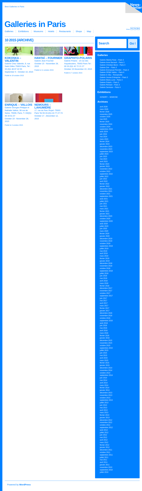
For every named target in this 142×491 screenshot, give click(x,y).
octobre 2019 (105, 243)
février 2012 (104, 445)
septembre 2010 (106, 470)
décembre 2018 (106, 263)
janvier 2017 (104, 311)
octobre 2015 (105, 345)
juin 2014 (103, 378)
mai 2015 (103, 355)
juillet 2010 (104, 472)
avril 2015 (104, 358)
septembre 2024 (106, 129)
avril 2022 (104, 181)
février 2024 (104, 141)
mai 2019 (103, 251)
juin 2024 (103, 134)
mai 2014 (103, 380)
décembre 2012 (106, 420)
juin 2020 (103, 229)
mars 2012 (104, 442)
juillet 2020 (104, 226)
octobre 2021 (105, 194)
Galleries (9, 31)
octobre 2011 (105, 452)
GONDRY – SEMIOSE (109, 97)
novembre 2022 (106, 169)
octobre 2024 (105, 127)
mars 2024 (104, 139)
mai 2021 (103, 206)
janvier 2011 (104, 465)
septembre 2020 (106, 221)
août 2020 (104, 224)
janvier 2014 (104, 390)
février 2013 (104, 415)
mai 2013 (103, 408)
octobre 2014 (105, 373)
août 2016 (104, 323)
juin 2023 (103, 156)
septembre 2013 (106, 400)
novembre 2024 (106, 124)
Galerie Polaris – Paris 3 (109, 82)
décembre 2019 (106, 239)
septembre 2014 (106, 375)
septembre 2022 (106, 174)
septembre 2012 (106, 427)
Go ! (133, 43)
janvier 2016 (104, 338)
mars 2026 (104, 109)
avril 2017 (104, 303)
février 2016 (104, 336)
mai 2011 (103, 460)
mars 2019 (104, 256)
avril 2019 (104, 253)
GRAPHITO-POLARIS (78, 58)
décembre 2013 (106, 393)
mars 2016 (104, 333)
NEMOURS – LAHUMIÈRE (42, 106)
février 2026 (104, 112)
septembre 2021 (106, 196)
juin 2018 (103, 276)
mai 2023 (103, 159)
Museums (38, 31)
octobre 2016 (105, 318)
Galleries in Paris (35, 24)
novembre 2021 (106, 191)
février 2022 (104, 184)
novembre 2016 (106, 316)
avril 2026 (104, 107)
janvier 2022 (104, 186)
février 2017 (104, 308)
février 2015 (104, 363)
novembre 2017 (106, 291)
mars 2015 (104, 360)
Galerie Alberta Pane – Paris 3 (112, 60)
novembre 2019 (106, 241)
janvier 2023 (104, 166)
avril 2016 (104, 331)
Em (138, 28)
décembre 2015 (106, 340)
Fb (131, 28)
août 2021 (104, 199)
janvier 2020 (104, 236)
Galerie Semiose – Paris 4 (110, 87)
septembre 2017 (106, 296)
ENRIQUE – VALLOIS (18, 104)
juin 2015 (103, 353)
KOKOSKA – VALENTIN (13, 59)
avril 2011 (104, 462)
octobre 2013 (105, 398)
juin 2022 (103, 179)
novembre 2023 (106, 149)
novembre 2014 (106, 370)
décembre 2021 (106, 189)
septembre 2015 (106, 348)
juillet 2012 (104, 432)
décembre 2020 (106, 216)
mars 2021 (104, 209)
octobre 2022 (105, 171)
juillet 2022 (104, 176)
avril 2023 (104, 161)
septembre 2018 (106, 271)
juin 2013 (103, 405)
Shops (79, 31)
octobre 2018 (105, 268)
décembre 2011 (106, 450)
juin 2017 (103, 298)
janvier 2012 (104, 447)
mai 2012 (103, 437)
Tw (135, 28)
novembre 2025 (106, 114)
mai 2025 (103, 119)
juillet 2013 (104, 403)
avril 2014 (104, 383)
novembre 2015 (106, 343)
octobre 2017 (105, 293)
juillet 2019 (104, 248)
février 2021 (104, 211)
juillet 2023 (104, 154)
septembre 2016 (106, 321)
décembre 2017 (106, 288)
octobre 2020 (105, 219)
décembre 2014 (106, 368)
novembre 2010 (106, 467)
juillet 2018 (104, 273)
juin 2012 (103, 435)
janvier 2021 (104, 214)
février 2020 (104, 234)
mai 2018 (103, 278)
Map (89, 31)
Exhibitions (23, 31)
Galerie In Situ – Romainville (111, 75)
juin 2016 (103, 325)
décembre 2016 (106, 313)
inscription (133, 8)
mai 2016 (103, 328)
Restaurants (65, 31)
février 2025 (104, 122)
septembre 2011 (106, 455)
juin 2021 (103, 204)
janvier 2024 (104, 144)
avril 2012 (104, 440)
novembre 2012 (106, 422)
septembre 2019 (106, 246)
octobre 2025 (105, 117)
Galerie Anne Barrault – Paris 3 (112, 62)
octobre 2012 (105, 425)
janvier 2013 (104, 418)
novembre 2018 (106, 266)
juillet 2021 (104, 201)
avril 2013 (104, 410)
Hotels (51, 31)
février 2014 (104, 388)
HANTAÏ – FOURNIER (48, 58)
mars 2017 (104, 306)
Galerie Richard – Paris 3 (110, 85)
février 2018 (104, 286)
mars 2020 (104, 231)
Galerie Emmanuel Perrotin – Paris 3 (114, 70)
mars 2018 (104, 283)
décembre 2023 (106, 147)
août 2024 (104, 132)
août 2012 (104, 430)
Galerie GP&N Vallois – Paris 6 (112, 72)
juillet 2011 (104, 457)
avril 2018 (104, 281)
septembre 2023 (106, 152)
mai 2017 (103, 301)
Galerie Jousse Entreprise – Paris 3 (114, 77)
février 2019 (104, 258)
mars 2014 (104, 385)
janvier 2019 (104, 261)
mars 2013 (104, 413)
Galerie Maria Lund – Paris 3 (111, 80)
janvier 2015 (104, 365)
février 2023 (104, 164)
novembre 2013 (106, 395)
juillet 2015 (104, 350)
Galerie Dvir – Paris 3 (108, 67)
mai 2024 (103, 137)
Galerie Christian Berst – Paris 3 (112, 65)
